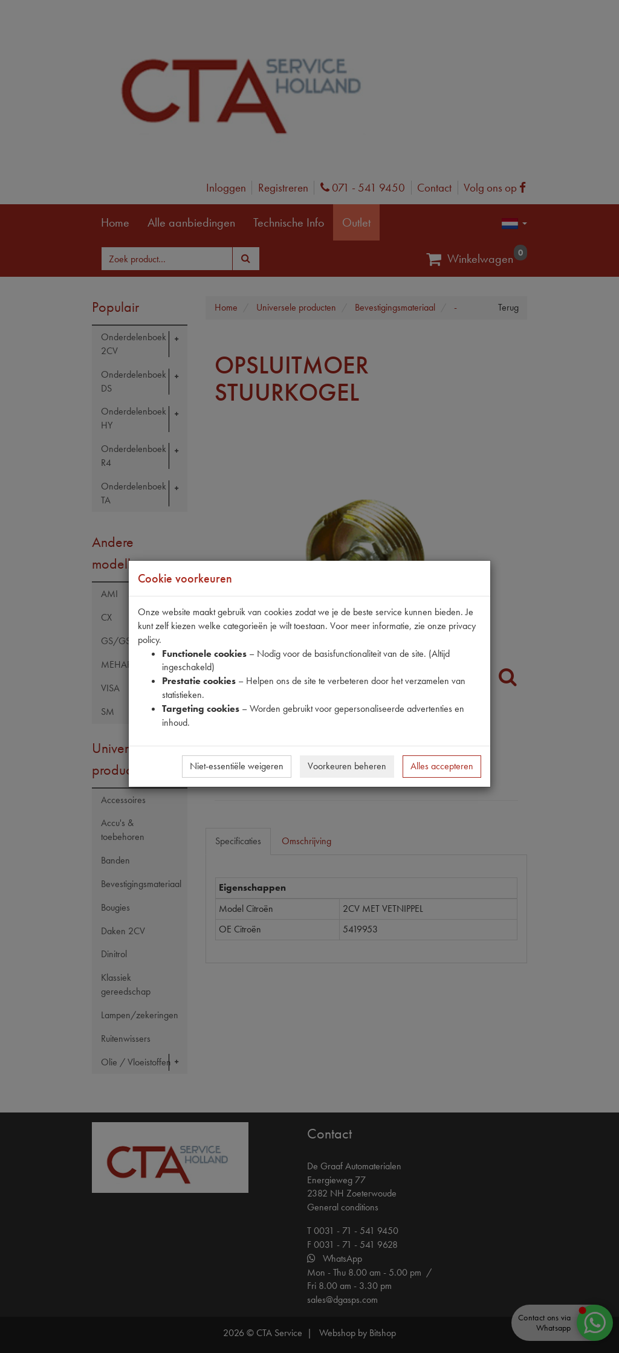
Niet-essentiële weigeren (237, 766)
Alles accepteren (441, 766)
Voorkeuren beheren (347, 766)
